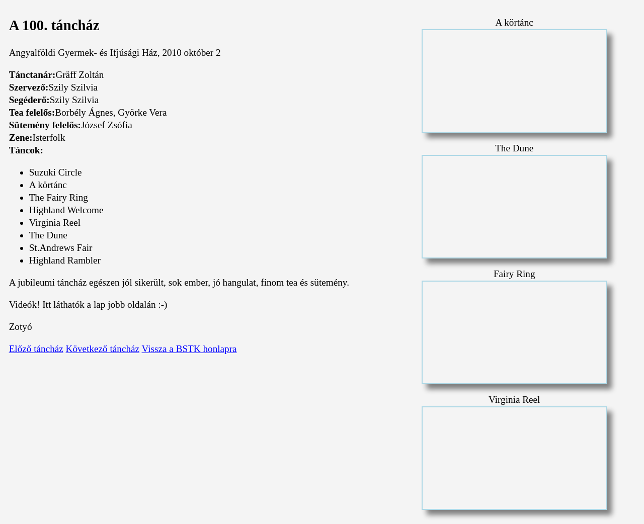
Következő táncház (103, 348)
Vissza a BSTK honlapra (189, 348)
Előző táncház (36, 348)
